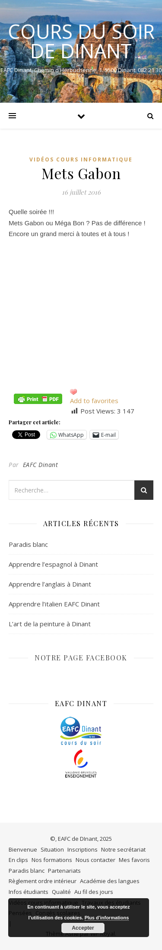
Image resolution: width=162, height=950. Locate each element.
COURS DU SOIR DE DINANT (81, 41)
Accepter (83, 928)
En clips (18, 860)
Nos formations (52, 860)
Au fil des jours (93, 892)
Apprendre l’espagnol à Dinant (53, 564)
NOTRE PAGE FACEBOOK (81, 657)
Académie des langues (110, 881)
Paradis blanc (28, 544)
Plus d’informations (107, 917)
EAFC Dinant (40, 465)
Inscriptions (82, 849)
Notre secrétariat (123, 849)
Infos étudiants (28, 892)
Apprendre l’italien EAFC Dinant (54, 604)
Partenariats (64, 870)
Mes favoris (134, 860)
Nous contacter (95, 860)
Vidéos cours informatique (81, 159)
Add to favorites (94, 400)
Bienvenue (23, 849)
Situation (52, 849)
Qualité (61, 892)
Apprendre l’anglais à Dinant (50, 584)
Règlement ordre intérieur (42, 881)
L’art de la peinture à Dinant (50, 623)
